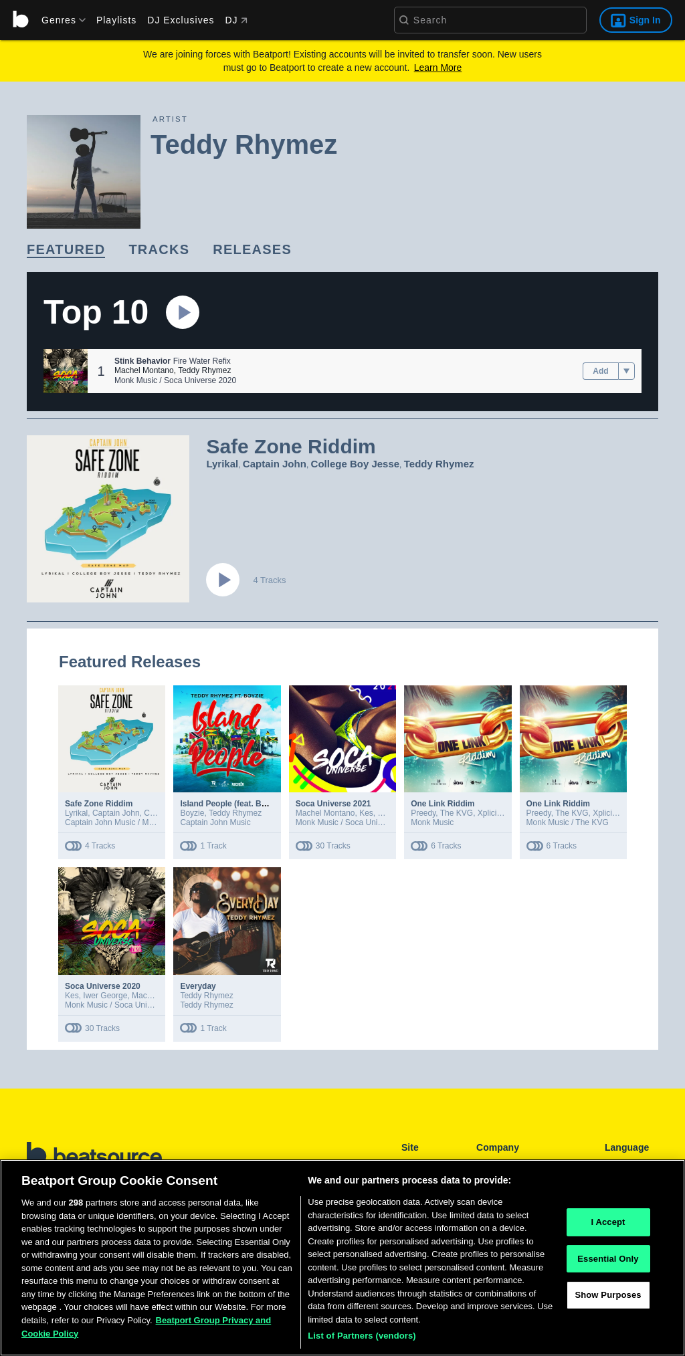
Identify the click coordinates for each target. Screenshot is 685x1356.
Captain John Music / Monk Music (125, 822)
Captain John (274, 463)
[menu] (58, 20)
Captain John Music (215, 822)
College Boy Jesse (355, 463)
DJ (236, 20)
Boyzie (192, 813)
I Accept (608, 1226)
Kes (366, 813)
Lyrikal (222, 463)
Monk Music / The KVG (567, 822)
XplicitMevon (500, 813)
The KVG (456, 813)
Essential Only (607, 1262)
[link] (66, 250)
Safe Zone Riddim (98, 803)
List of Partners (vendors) (362, 1340)
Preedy (423, 813)
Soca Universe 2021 (333, 803)
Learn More (438, 67)
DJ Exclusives (180, 20)
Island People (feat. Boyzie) (232, 803)
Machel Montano (144, 370)
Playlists (116, 20)
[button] (65, 371)
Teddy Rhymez (204, 370)
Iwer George (105, 995)
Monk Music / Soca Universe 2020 (175, 380)
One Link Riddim (442, 803)
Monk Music (432, 822)
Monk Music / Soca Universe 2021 (356, 822)
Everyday (197, 986)
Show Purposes (608, 1299)
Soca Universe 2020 (102, 986)
